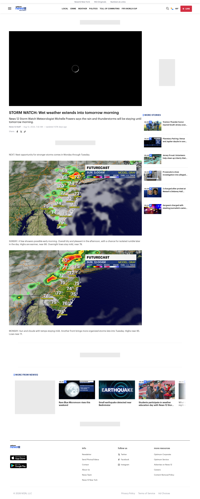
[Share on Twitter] (21, 132)
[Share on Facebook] (17, 132)
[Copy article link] (25, 132)
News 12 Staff (15, 127)
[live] (186, 9)
